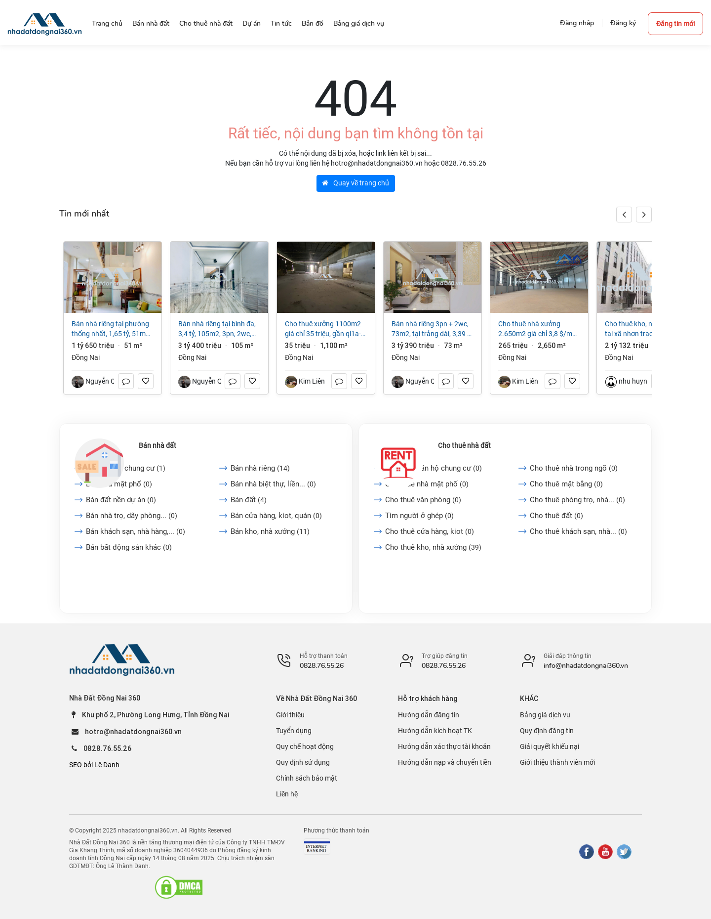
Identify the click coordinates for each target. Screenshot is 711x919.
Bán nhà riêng (260, 468)
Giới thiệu (290, 715)
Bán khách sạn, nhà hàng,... (135, 531)
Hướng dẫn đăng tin (428, 715)
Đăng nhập (577, 23)
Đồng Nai (86, 357)
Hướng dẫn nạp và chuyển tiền (444, 762)
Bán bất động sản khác (129, 547)
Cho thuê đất (556, 515)
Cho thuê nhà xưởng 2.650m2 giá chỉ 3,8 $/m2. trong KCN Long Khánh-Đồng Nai (538, 329)
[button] (644, 214)
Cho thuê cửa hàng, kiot (429, 531)
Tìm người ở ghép (419, 515)
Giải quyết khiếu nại (549, 746)
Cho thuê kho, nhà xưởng (433, 547)
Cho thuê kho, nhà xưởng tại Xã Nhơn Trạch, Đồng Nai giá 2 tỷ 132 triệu (645, 329)
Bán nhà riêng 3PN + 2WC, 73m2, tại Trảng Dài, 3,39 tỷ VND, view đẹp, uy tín (432, 329)
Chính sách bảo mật (306, 778)
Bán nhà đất (157, 445)
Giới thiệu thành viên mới (557, 762)
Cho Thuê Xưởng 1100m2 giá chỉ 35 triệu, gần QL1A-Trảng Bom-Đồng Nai (323, 329)
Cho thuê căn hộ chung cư (433, 468)
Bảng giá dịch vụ (545, 715)
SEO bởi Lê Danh (94, 765)
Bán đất (249, 499)
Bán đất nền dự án (121, 499)
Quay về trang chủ (355, 183)
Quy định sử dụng (303, 762)
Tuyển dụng (294, 731)
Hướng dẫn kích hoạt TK (435, 731)
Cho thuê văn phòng (423, 499)
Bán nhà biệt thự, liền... (273, 484)
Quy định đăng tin (547, 731)
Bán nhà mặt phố (119, 484)
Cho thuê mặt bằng (566, 484)
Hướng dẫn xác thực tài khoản (444, 746)
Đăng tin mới (675, 24)
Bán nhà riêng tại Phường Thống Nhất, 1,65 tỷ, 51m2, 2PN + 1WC (111, 329)
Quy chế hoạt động (305, 746)
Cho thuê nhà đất (464, 445)
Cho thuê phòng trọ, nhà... (577, 499)
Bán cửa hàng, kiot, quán (276, 515)
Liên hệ (287, 794)
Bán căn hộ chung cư (125, 468)
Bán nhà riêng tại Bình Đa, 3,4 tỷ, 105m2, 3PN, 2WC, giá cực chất (217, 329)
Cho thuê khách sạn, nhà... (578, 531)
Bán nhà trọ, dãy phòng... (131, 515)
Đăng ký (623, 23)
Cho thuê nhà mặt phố (427, 484)
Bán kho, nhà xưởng (270, 531)
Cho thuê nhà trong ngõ (574, 468)
